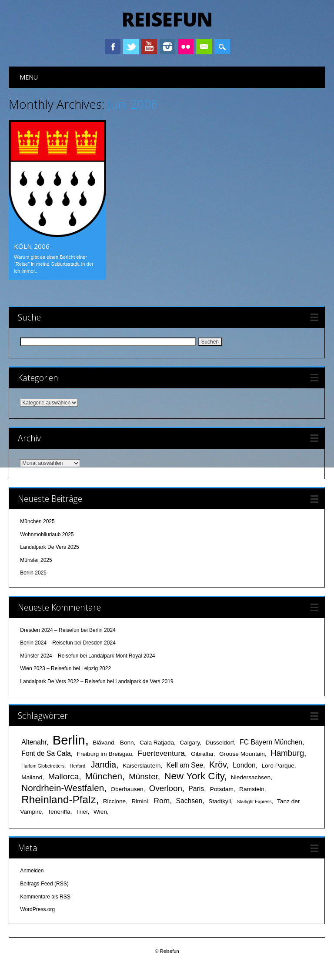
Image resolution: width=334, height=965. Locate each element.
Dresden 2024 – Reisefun (49, 630)
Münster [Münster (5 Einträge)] (143, 776)
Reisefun (167, 19)
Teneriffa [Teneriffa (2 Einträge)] (58, 811)
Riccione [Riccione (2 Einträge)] (114, 801)
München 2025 (37, 521)
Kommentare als (45, 897)
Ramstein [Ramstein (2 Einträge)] (251, 789)
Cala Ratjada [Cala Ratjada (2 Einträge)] (157, 742)
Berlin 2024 (102, 630)
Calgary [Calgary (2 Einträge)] (190, 742)
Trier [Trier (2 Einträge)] (82, 811)
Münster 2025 (36, 560)
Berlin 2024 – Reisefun (46, 643)
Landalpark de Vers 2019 (144, 681)
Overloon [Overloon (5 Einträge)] (165, 788)
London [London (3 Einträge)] (244, 765)
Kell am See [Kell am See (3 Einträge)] (185, 765)
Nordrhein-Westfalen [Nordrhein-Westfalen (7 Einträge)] (62, 788)
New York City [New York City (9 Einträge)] (194, 776)
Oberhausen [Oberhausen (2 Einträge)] (126, 789)
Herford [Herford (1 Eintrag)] (78, 765)
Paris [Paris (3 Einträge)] (196, 788)
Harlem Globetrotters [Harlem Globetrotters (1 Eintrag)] (42, 765)
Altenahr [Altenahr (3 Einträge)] (34, 742)
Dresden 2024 (99, 643)
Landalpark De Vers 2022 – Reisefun (62, 681)
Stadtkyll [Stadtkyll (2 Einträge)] (219, 801)
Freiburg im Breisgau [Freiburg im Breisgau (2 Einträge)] (104, 754)
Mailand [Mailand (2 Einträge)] (31, 777)
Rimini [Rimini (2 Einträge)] (139, 801)
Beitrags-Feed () (44, 884)
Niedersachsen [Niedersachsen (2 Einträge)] (251, 777)
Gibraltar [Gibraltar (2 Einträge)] (202, 754)
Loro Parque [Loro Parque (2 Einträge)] (277, 765)
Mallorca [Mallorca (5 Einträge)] (63, 776)
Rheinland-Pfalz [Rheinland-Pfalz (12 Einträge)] (58, 799)
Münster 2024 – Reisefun (49, 656)
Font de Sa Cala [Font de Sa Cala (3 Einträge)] (45, 753)
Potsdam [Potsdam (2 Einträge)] (222, 789)
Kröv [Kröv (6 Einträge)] (217, 764)
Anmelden (31, 871)
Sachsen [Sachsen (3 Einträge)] (189, 801)
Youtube (149, 46)
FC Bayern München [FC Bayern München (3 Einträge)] (271, 742)
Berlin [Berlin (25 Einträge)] (69, 740)
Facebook (112, 46)
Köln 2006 (32, 246)
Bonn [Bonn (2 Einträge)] (127, 742)
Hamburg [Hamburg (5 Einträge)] (287, 753)
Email (204, 46)
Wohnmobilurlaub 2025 (46, 534)
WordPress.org (37, 909)
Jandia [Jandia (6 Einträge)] (103, 764)
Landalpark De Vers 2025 (49, 547)
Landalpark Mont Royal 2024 (121, 656)
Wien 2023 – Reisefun (45, 668)
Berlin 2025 (33, 573)
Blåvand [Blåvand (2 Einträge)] (103, 742)
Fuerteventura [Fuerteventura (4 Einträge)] (161, 753)
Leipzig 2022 (96, 668)
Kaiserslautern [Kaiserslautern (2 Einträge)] (142, 765)
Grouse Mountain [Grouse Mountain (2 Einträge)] (242, 754)
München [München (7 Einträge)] (103, 776)
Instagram (167, 46)
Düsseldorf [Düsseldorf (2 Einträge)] (220, 742)
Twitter (131, 46)
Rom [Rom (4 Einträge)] (162, 800)
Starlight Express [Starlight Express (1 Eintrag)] (254, 801)
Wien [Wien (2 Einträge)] (100, 811)
